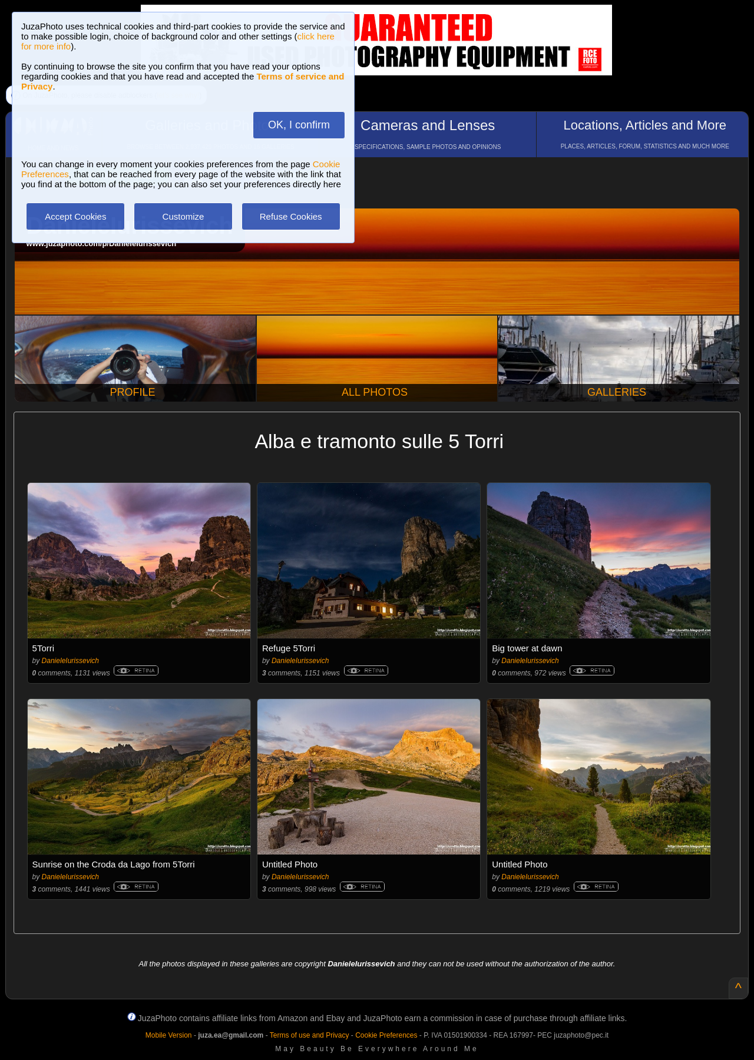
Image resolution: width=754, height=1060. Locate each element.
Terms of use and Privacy (309, 1035)
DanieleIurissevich (70, 661)
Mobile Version (168, 1035)
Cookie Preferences (386, 1035)
